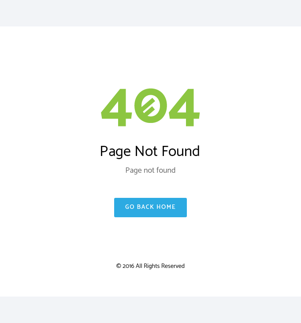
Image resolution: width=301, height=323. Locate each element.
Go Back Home (150, 207)
